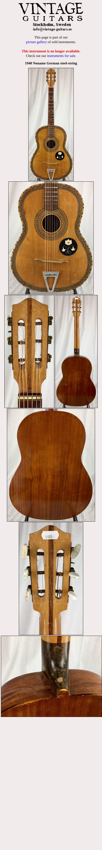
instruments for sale (61, 56)
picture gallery (36, 42)
